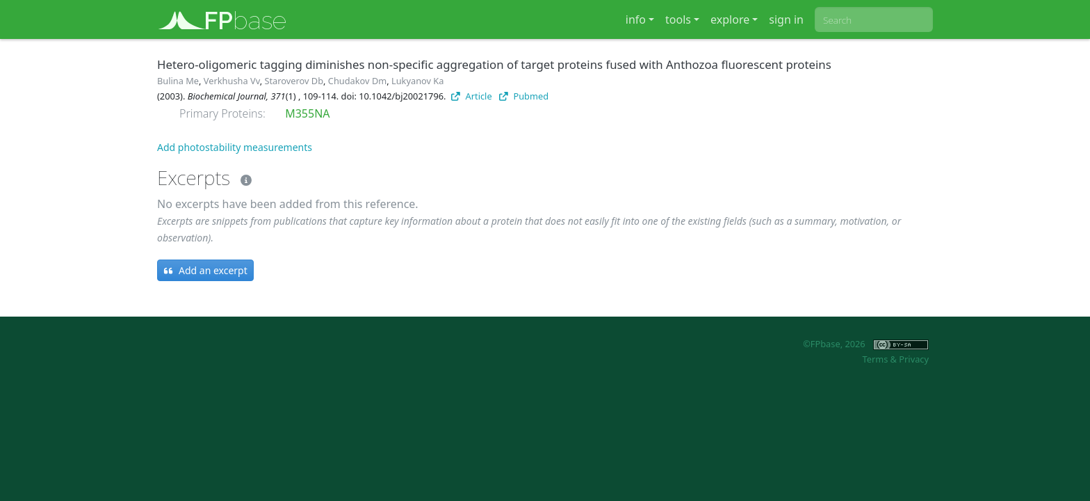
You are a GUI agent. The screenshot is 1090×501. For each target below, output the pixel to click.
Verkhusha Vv (232, 80)
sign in (786, 19)
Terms (875, 359)
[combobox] (874, 19)
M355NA (307, 113)
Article (471, 96)
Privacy (914, 359)
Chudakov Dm (357, 80)
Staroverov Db (293, 80)
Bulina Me (178, 80)
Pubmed (523, 96)
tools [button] (678, 19)
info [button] (636, 19)
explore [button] (729, 19)
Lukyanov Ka (417, 80)
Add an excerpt (205, 270)
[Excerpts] (243, 177)
